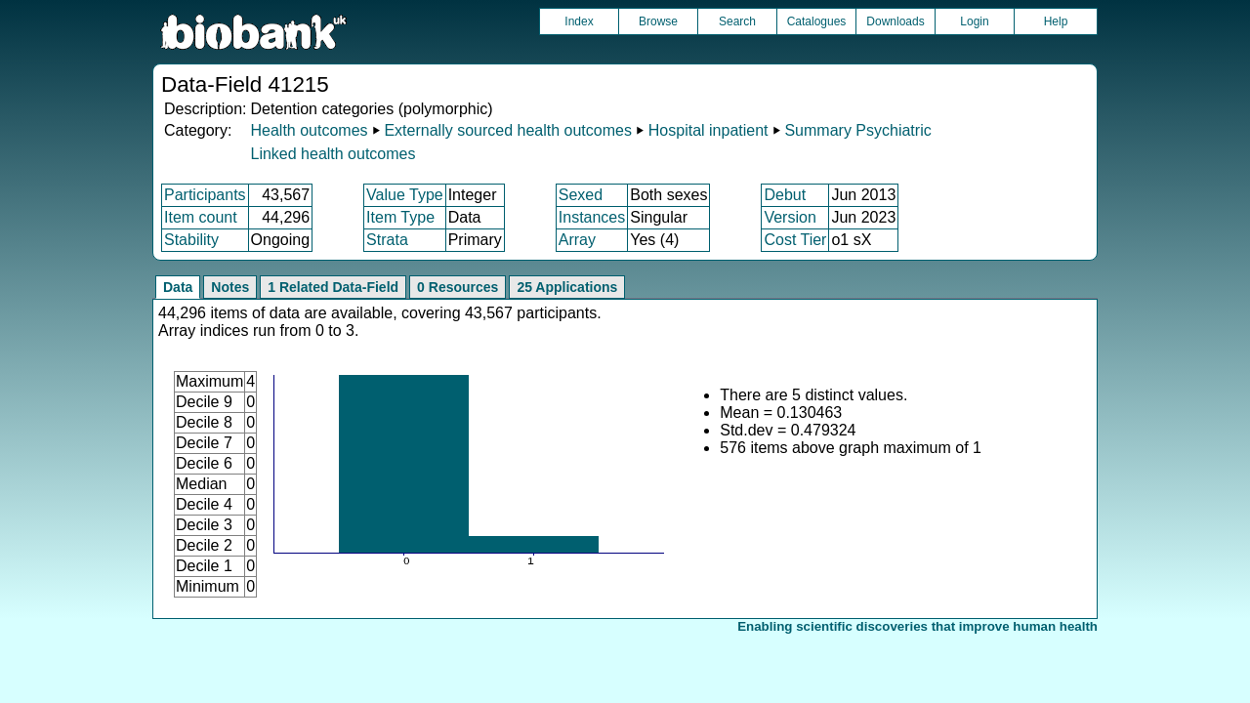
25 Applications (567, 287)
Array (577, 239)
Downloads (895, 21)
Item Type (400, 217)
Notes (230, 287)
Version (789, 217)
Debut (785, 194)
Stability (191, 239)
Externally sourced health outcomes (507, 130)
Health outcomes (308, 130)
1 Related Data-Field (333, 287)
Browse (658, 21)
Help (1056, 21)
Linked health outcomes (332, 153)
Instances (592, 217)
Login (974, 21)
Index (578, 21)
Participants (205, 194)
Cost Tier (795, 239)
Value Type (404, 194)
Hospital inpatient (708, 130)
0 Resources (457, 287)
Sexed (581, 194)
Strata (387, 239)
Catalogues (817, 21)
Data (177, 287)
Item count (200, 217)
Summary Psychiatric (857, 130)
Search (737, 21)
